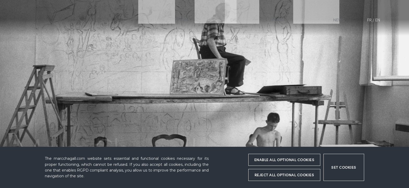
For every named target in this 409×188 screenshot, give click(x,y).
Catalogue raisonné (166, 19)
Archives (209, 19)
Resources (310, 19)
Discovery (242, 19)
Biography (275, 19)
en (377, 19)
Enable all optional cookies (284, 159)
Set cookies (343, 167)
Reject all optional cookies (284, 175)
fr (369, 19)
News (339, 19)
